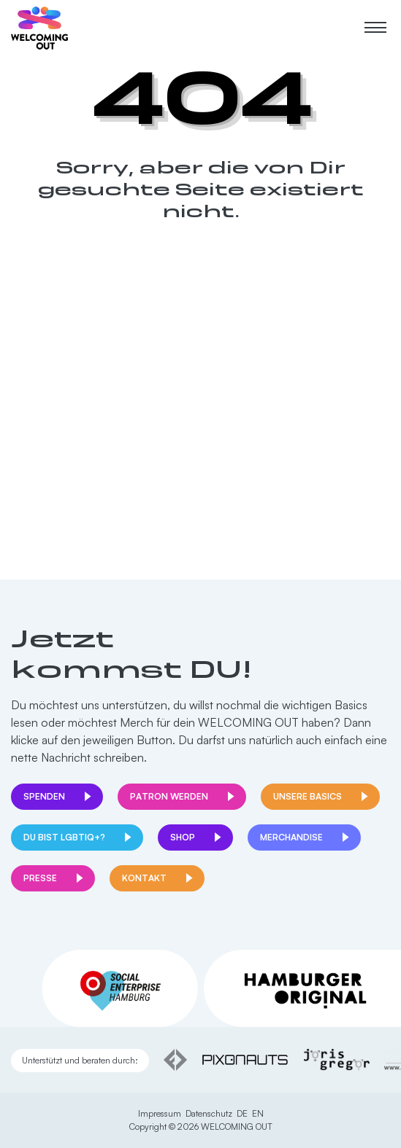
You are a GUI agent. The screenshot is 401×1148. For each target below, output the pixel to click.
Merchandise (291, 837)
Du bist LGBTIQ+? (64, 837)
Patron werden (169, 796)
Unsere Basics (307, 796)
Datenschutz (209, 1113)
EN (258, 1113)
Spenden (44, 796)
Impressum (159, 1113)
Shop (182, 837)
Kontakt (144, 877)
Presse (40, 877)
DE (242, 1113)
